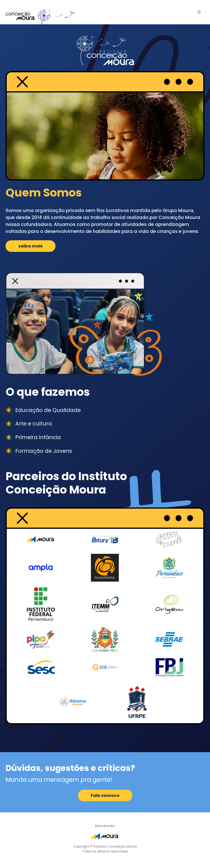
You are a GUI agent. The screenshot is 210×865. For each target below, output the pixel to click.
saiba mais (30, 246)
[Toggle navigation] (199, 12)
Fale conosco (105, 795)
